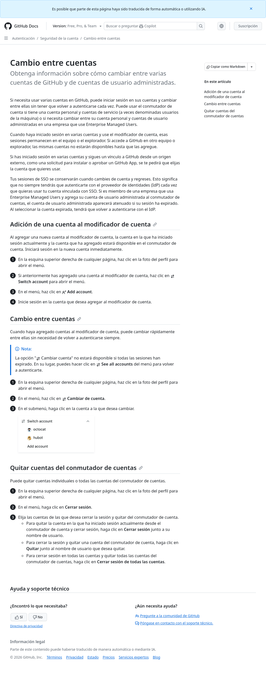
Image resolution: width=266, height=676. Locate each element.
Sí (19, 617)
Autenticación (23, 38)
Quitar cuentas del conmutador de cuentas (76, 467)
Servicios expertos (134, 657)
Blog (156, 657)
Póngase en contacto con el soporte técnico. (174, 623)
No (38, 617)
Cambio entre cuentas (102, 38)
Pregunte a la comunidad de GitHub (167, 615)
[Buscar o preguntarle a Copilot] (154, 26)
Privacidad (74, 657)
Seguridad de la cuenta (59, 38)
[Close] (252, 8)
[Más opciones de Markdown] (251, 67)
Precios (109, 657)
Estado (93, 657)
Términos (54, 657)
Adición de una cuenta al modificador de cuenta (83, 224)
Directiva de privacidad (26, 626)
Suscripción (248, 26)
